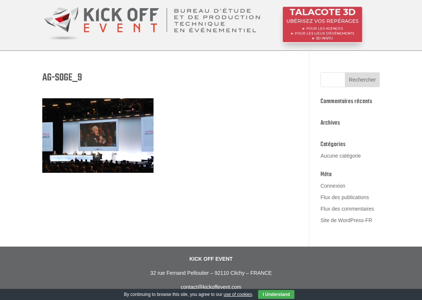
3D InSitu (324, 37)
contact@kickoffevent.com (211, 287)
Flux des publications (344, 197)
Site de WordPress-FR (346, 220)
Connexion (332, 186)
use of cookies (238, 294)
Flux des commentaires (347, 209)
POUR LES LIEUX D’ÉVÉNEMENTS (324, 33)
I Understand (276, 294)
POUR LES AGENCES (324, 28)
